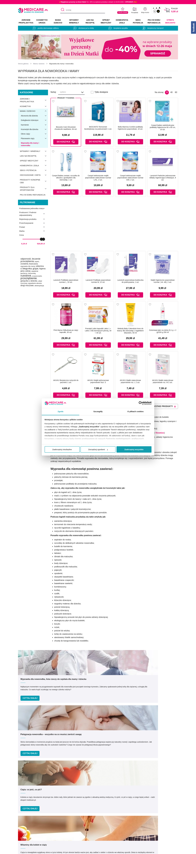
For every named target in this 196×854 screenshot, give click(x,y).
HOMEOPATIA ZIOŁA (122, 21)
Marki (104, 822)
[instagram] (170, 800)
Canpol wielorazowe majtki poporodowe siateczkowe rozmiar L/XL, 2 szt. (98, 178)
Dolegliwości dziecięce (34, 120)
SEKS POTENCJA (138, 21)
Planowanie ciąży (34, 138)
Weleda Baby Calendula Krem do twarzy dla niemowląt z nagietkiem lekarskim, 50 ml (130, 331)
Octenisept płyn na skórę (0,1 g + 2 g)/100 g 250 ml (162, 331)
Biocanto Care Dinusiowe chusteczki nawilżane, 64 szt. (65, 128)
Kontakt (62, 822)
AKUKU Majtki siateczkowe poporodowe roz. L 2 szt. (130, 381)
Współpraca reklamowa (69, 833)
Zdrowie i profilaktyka (34, 100)
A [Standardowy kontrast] (154, 11)
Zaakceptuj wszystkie (134, 449)
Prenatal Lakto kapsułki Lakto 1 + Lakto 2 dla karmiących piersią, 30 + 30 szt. (98, 331)
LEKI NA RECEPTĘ (90, 21)
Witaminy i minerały (34, 151)
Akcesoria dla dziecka (34, 115)
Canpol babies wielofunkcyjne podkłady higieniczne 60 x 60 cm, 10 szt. (163, 127)
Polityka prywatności (68, 829)
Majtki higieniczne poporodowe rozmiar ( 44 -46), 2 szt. (163, 281)
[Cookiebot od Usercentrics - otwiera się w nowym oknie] (141, 403)
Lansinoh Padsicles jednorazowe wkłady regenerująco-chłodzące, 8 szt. (163, 178)
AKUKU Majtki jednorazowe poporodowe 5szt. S (98, 381)
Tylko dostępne (101, 92)
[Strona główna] (23, 64)
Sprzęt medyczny (34, 160)
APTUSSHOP (98, 851)
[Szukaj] (62, 10)
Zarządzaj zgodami (98, 449)
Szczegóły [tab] (97, 411)
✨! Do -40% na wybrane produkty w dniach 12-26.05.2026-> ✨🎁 (98, 2)
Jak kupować (107, 829)
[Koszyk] (167, 10)
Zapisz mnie (140, 747)
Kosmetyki (34, 106)
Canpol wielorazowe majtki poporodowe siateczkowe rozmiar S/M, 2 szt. (130, 178)
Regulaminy (64, 826)
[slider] (41, 239)
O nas (61, 818)
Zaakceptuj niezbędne (62, 449)
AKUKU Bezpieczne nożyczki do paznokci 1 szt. (65, 381)
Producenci (107, 818)
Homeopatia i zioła (34, 165)
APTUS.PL (132, 851)
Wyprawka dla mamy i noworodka (30, 144)
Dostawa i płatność (110, 833)
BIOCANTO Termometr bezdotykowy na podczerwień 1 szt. (98, 128)
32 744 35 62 (122, 799)
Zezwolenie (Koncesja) (161, 818)
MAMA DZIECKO (58, 21)
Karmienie (34, 125)
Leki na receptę (34, 156)
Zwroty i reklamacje (67, 837)
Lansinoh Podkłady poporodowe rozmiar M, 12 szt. (98, 281)
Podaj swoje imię (52, 742)
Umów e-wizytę (106, 782)
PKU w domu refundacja (32, 195)
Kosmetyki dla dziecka (34, 129)
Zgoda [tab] (60, 411)
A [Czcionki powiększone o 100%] (159, 8)
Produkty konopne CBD (34, 181)
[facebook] (164, 800)
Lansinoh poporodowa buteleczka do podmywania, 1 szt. (130, 281)
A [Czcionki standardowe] (153, 8)
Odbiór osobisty (109, 837)
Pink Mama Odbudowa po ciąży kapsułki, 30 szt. (66, 331)
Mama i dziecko (34, 111)
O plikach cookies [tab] (135, 411)
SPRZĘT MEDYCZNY (106, 21)
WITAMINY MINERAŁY (74, 21)
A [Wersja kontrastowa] (158, 11)
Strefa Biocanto (170, 21)
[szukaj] (82, 10)
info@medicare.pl (124, 802)
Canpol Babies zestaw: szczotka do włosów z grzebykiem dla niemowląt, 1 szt (66, 178)
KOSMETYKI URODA (42, 21)
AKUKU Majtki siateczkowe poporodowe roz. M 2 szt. (162, 381)
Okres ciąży (34, 134)
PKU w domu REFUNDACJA (154, 21)
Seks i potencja (34, 170)
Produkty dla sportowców (34, 188)
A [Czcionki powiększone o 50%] (156, 8)
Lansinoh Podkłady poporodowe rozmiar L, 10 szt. (65, 281)
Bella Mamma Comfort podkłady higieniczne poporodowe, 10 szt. (130, 128)
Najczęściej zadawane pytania (115, 840)
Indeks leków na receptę (112, 826)
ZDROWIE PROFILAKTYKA (26, 21)
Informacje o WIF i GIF (161, 822)
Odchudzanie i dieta (34, 175)
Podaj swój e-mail (94, 742)
